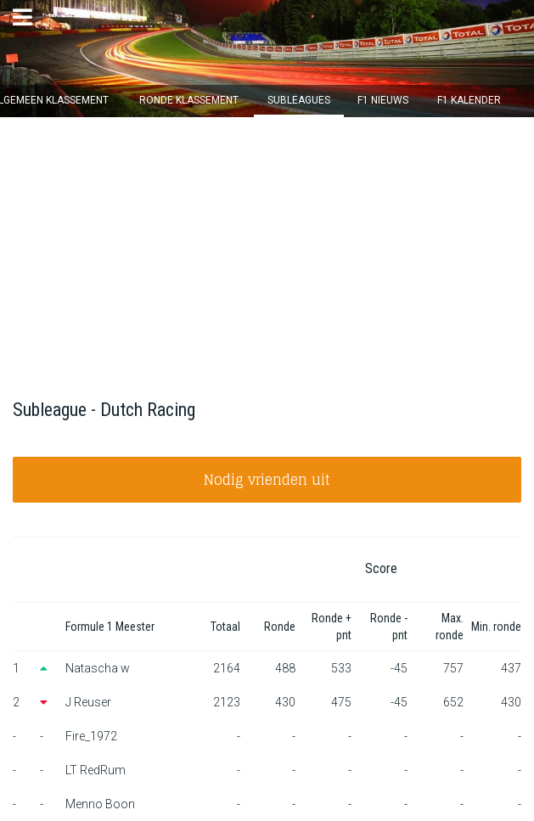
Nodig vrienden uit (267, 480)
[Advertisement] (267, 244)
